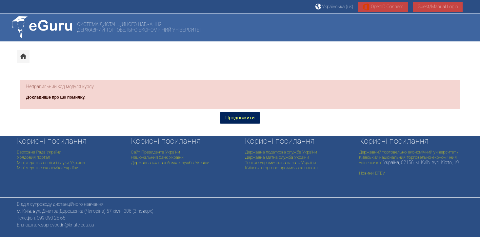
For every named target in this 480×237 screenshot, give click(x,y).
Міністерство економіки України (47, 167)
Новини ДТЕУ (372, 173)
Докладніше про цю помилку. (56, 97)
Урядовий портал (33, 157)
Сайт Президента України (155, 152)
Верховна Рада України (39, 152)
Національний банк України (157, 157)
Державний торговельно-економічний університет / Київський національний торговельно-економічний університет (409, 157)
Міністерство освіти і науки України (51, 162)
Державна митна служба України (277, 157)
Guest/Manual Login (438, 6)
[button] (334, 6)
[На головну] (42, 27)
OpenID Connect (383, 7)
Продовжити (239, 118)
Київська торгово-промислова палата (281, 167)
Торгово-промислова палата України (280, 162)
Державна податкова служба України (281, 152)
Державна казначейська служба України (170, 162)
